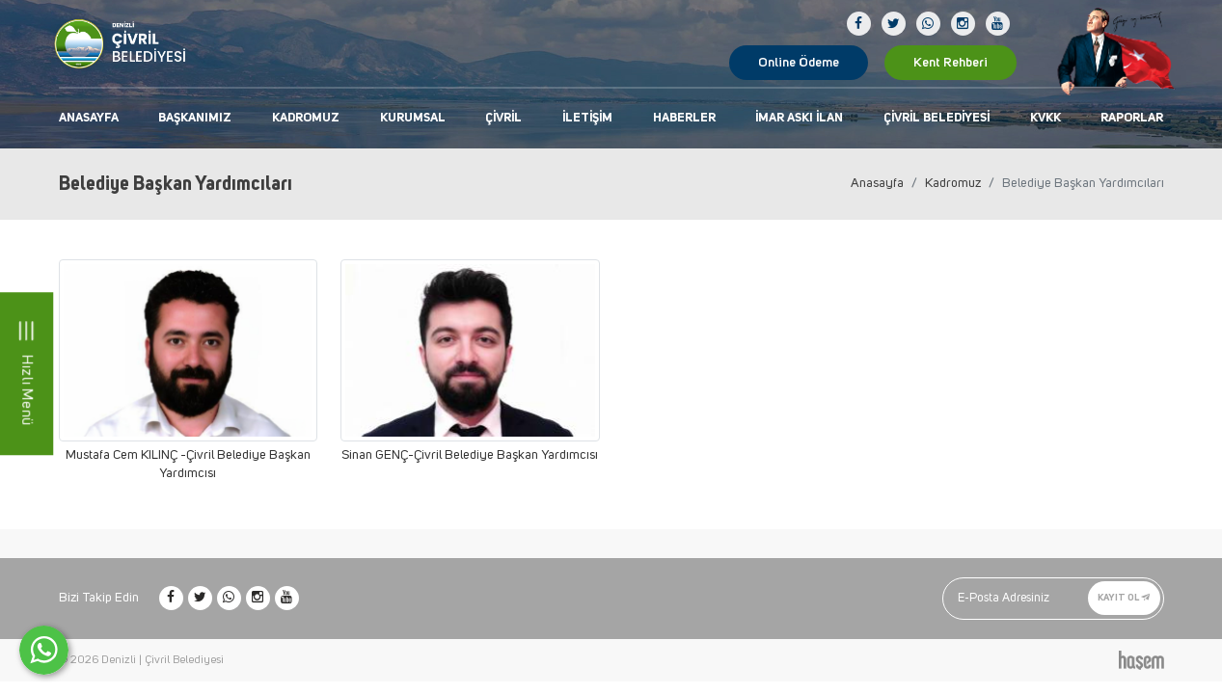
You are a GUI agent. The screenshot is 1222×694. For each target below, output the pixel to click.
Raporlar (1131, 118)
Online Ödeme (798, 62)
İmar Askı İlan (799, 118)
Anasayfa (89, 118)
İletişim (587, 118)
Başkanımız (194, 118)
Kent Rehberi (950, 62)
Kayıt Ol (1124, 597)
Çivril (503, 118)
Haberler (684, 118)
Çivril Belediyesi (936, 118)
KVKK (1045, 118)
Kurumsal (413, 118)
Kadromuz (305, 118)
